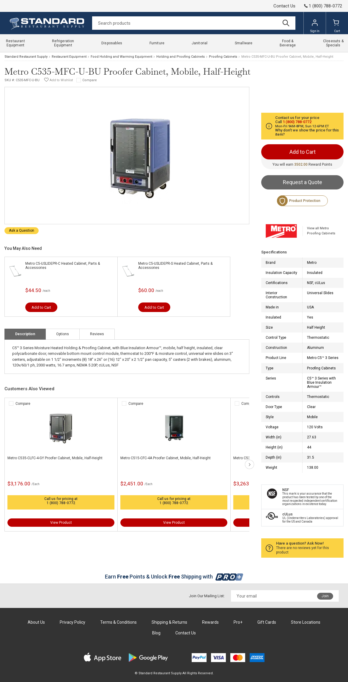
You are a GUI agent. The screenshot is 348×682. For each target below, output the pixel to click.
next (249, 464)
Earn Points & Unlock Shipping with (174, 576)
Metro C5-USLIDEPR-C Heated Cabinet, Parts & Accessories (62, 265)
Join (325, 596)
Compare (89, 80)
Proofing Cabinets (223, 57)
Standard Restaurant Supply (26, 57)
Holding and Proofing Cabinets (180, 57)
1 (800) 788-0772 (61, 503)
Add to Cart (41, 307)
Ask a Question (21, 230)
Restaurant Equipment (69, 57)
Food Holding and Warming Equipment (121, 57)
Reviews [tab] (97, 334)
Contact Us (284, 6)
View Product (61, 522)
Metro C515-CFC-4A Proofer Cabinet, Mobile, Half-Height (165, 458)
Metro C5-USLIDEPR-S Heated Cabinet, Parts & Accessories (175, 265)
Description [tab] (25, 334)
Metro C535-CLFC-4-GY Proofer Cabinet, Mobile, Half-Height (55, 458)
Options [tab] (62, 334)
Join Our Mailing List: (207, 596)
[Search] (193, 23)
